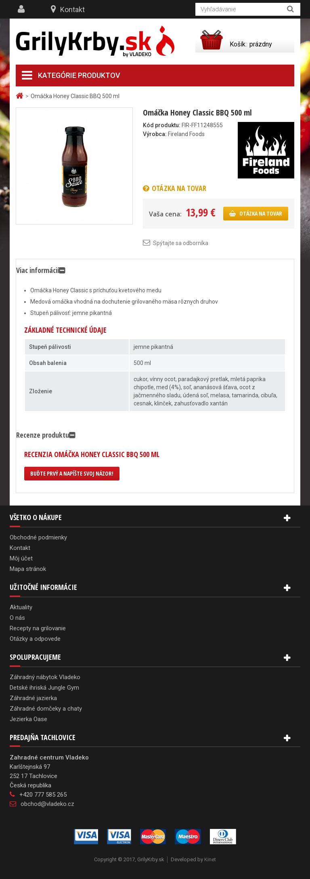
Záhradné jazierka (33, 698)
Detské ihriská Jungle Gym (44, 687)
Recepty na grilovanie (38, 628)
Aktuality (21, 607)
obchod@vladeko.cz (47, 804)
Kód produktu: (161, 125)
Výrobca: (155, 134)
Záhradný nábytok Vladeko (45, 677)
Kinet (210, 859)
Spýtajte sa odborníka (180, 243)
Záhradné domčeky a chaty (46, 708)
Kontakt (72, 9)
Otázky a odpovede (35, 638)
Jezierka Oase (28, 719)
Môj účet (21, 558)
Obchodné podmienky (38, 537)
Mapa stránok (28, 569)
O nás (17, 617)
